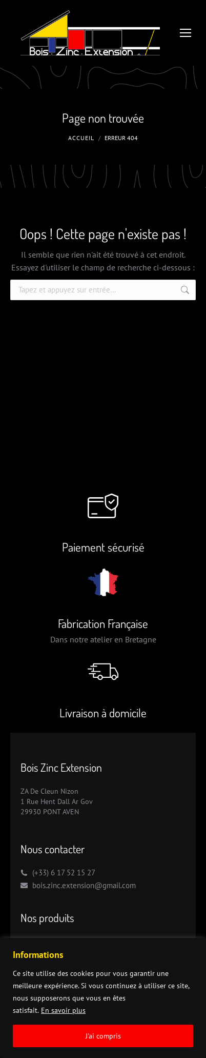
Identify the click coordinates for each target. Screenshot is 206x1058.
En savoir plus (63, 1010)
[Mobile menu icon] (185, 33)
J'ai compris (103, 1036)
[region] (103, 998)
